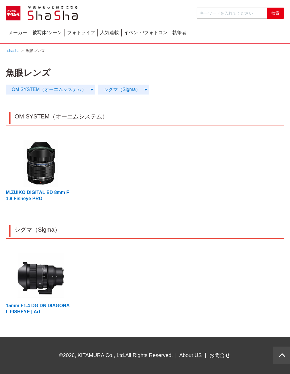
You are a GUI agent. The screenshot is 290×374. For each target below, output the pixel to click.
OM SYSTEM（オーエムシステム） (49, 90)
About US (190, 355)
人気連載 (165, 34)
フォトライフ (120, 34)
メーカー (26, 34)
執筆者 (266, 34)
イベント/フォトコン (216, 34)
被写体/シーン (70, 34)
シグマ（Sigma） (122, 90)
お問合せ (219, 355)
